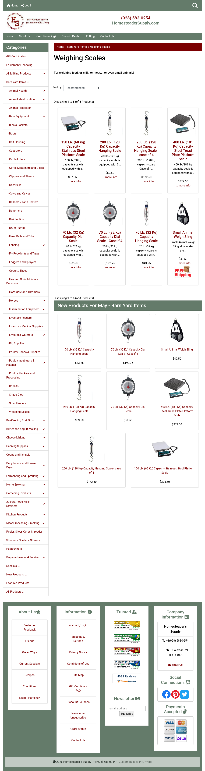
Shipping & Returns (78, 639)
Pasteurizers (14, 548)
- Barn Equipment (25, 116)
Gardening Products (25, 493)
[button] (195, 5)
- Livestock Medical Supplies (24, 326)
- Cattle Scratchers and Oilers (25, 167)
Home (12, 5)
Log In (26, 5)
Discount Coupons (78, 702)
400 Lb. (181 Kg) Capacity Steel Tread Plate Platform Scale (183, 150)
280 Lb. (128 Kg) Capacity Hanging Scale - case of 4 (146, 148)
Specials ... (13, 566)
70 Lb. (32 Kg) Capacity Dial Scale (73, 236)
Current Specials (29, 663)
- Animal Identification (25, 99)
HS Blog (90, 36)
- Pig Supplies (15, 343)
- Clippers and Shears (20, 176)
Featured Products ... (19, 583)
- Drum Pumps (15, 227)
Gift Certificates (16, 56)
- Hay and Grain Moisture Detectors (22, 281)
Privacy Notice (78, 652)
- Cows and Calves (18, 193)
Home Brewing (25, 484)
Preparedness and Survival (25, 557)
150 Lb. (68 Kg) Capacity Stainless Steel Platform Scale (73, 148)
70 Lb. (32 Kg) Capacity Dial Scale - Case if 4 (109, 236)
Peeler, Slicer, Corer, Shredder (24, 531)
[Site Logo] (36, 21)
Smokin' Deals (70, 36)
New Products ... (16, 574)
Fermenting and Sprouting (25, 476)
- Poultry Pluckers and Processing (20, 375)
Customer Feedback (29, 627)
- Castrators (14, 150)
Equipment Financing (19, 65)
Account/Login (78, 625)
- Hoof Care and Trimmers (23, 292)
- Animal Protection (18, 107)
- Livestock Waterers (25, 335)
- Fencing (25, 245)
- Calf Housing (15, 142)
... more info (73, 181)
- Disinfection (15, 219)
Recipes (29, 675)
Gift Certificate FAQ (78, 688)
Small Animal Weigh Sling (183, 234)
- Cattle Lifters (15, 159)
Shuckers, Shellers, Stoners (23, 540)
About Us (24, 36)
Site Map (78, 675)
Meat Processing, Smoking (25, 523)
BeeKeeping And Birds (25, 420)
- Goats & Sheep (16, 270)
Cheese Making (25, 437)
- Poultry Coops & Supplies (23, 352)
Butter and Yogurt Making (25, 429)
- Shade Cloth (15, 394)
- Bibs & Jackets (16, 125)
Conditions (29, 686)
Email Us (175, 664)
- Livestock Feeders (19, 317)
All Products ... (15, 591)
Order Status (78, 729)
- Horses (25, 300)
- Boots (11, 133)
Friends (29, 641)
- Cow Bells (13, 185)
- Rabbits (12, 386)
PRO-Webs (145, 761)
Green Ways (29, 652)
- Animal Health (25, 90)
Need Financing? (46, 36)
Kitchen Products (25, 514)
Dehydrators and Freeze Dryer (25, 465)
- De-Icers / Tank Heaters (22, 202)
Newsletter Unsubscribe (78, 715)
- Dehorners (14, 210)
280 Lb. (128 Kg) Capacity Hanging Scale (109, 146)
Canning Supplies (25, 446)
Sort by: (57, 87)
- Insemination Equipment (25, 309)
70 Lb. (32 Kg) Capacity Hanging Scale (146, 236)
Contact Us (107, 36)
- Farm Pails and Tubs (20, 236)
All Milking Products (25, 73)
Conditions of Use (78, 663)
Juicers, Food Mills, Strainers (25, 504)
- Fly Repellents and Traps (22, 253)
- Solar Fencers (16, 403)
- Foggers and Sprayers (21, 262)
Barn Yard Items (77, 46)
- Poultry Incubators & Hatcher (25, 362)
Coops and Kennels (18, 454)
